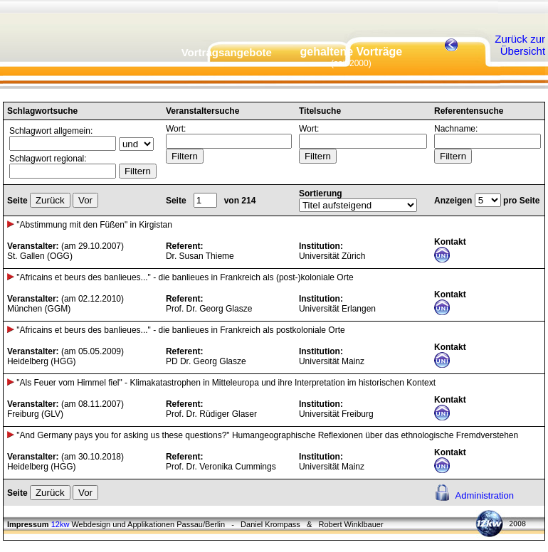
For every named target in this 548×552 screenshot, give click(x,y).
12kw (60, 524)
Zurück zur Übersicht (520, 45)
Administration (484, 495)
